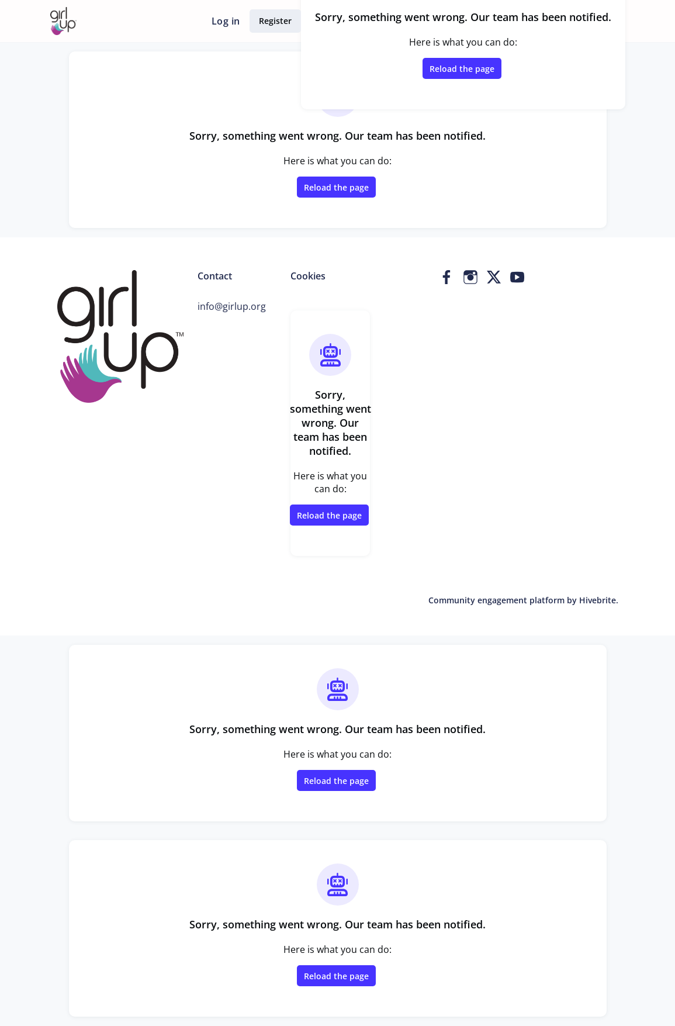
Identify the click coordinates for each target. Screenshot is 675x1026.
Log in (226, 21)
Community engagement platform (496, 600)
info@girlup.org (232, 306)
